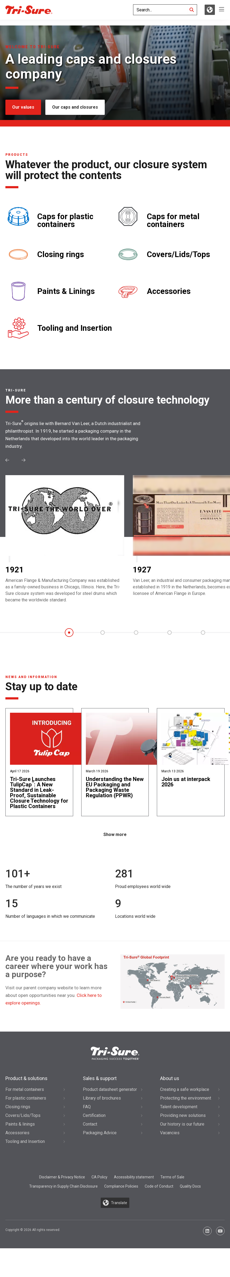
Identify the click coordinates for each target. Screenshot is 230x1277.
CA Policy (99, 1188)
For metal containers (24, 1100)
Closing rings (60, 254)
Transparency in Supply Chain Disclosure (63, 1197)
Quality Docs (190, 1197)
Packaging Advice (100, 1144)
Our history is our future (182, 1135)
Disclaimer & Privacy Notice (62, 1188)
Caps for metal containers (173, 220)
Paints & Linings (66, 291)
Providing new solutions (183, 1126)
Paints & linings (20, 1135)
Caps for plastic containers (65, 220)
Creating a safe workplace (184, 1100)
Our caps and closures (75, 107)
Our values (23, 107)
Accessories (169, 291)
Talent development (178, 1118)
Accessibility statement (134, 1188)
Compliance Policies (121, 1197)
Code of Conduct (159, 1197)
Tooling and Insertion (74, 328)
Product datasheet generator (110, 1100)
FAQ (87, 1118)
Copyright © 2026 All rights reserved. (32, 1241)
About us (169, 1090)
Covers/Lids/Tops (178, 254)
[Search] (191, 12)
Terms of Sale (172, 1188)
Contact (90, 1135)
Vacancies (170, 1144)
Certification (94, 1126)
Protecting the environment (185, 1109)
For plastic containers (25, 1109)
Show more (115, 845)
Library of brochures (102, 1109)
